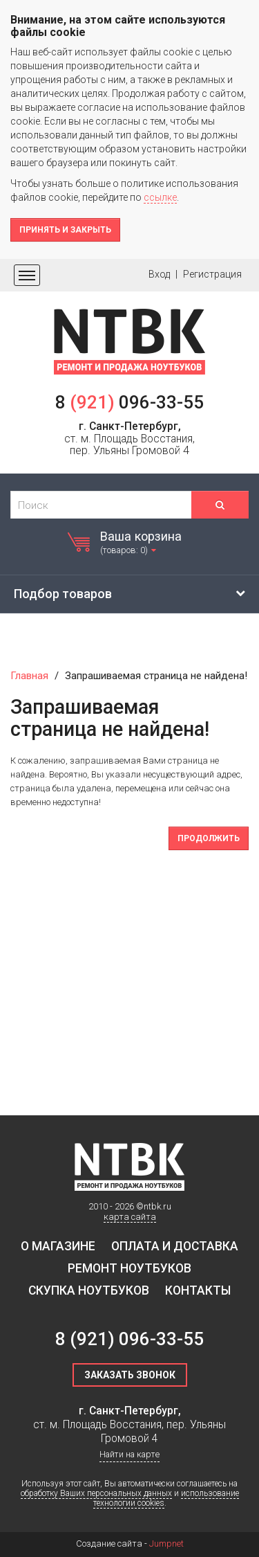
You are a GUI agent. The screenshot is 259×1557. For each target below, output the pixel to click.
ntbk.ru (157, 1206)
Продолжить (209, 838)
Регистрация (212, 274)
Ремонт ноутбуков (129, 1268)
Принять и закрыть (65, 230)
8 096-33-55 (129, 402)
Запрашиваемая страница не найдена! (156, 675)
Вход (159, 274)
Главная (29, 675)
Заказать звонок (129, 1374)
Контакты (198, 1290)
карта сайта (130, 1217)
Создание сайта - (130, 1543)
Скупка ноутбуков (88, 1290)
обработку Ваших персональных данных (96, 1493)
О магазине (58, 1246)
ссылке (160, 197)
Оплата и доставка (174, 1246)
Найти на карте (129, 1454)
